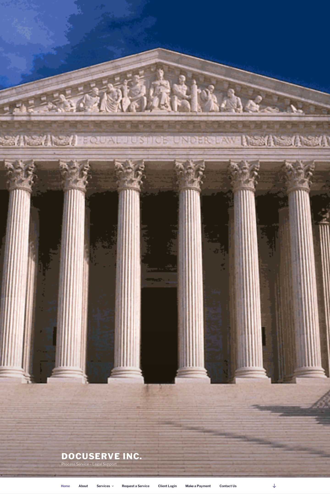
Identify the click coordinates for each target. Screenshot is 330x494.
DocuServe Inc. (102, 456)
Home (65, 486)
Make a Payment (198, 486)
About (83, 486)
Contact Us (228, 486)
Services (105, 486)
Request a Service (135, 486)
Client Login (167, 486)
